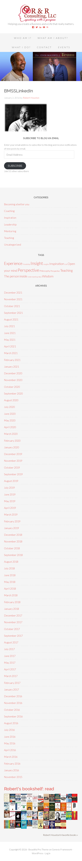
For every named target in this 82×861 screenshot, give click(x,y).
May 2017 (9, 662)
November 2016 (13, 702)
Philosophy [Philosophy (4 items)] (44, 270)
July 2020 (9, 406)
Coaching (9, 211)
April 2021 (10, 346)
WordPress (37, 853)
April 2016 (10, 750)
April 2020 (10, 427)
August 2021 (11, 319)
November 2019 (13, 460)
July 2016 (9, 729)
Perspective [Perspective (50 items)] (28, 270)
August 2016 (11, 723)
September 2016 (13, 716)
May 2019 (9, 501)
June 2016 (9, 736)
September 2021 (13, 312)
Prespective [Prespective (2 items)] (55, 271)
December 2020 (13, 373)
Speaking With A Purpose (41, 13)
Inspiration (10, 217)
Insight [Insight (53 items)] (37, 263)
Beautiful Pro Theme (38, 849)
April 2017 (10, 669)
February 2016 (12, 763)
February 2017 (12, 682)
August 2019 (11, 481)
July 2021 (9, 326)
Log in (47, 853)
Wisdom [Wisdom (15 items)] (47, 276)
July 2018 (9, 568)
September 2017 (13, 635)
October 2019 (12, 467)
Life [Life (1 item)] (66, 264)
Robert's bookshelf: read (29, 788)
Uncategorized (12, 244)
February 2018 (12, 602)
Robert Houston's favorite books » (60, 835)
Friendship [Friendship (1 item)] (26, 264)
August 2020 (11, 400)
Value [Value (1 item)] (40, 277)
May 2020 (9, 420)
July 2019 (9, 487)
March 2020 (10, 433)
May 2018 (9, 581)
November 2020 (13, 380)
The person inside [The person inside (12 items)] (15, 276)
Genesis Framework (62, 849)
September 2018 (13, 555)
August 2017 (11, 642)
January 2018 (11, 608)
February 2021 (12, 359)
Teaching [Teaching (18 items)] (66, 270)
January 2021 (11, 366)
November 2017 (13, 622)
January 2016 (11, 770)
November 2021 (13, 299)
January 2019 (11, 528)
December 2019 (13, 454)
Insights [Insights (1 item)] (46, 264)
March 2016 (10, 756)
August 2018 (11, 561)
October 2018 (12, 548)
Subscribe (15, 165)
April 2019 (10, 507)
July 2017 (9, 649)
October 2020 (12, 386)
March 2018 (10, 595)
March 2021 (10, 353)
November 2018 (13, 541)
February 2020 (12, 440)
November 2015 (13, 777)
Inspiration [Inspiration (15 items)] (56, 264)
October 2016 (12, 709)
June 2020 (9, 413)
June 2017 (9, 655)
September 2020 (13, 393)
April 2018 (10, 588)
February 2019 (12, 521)
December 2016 (13, 696)
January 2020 (11, 447)
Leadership (10, 224)
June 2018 (9, 575)
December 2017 (13, 615)
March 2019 (10, 514)
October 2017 (12, 629)
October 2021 (12, 306)
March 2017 (10, 676)
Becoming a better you (16, 204)
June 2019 (9, 494)
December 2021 (13, 292)
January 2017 (11, 689)
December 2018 (13, 534)
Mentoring (10, 231)
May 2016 (9, 743)
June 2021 (9, 333)
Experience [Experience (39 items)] (13, 263)
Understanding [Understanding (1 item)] (33, 277)
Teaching (9, 237)
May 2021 (9, 339)
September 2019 (13, 474)
